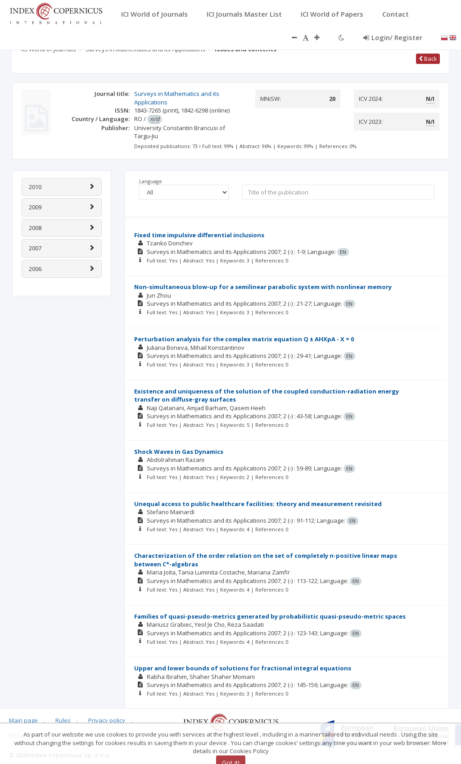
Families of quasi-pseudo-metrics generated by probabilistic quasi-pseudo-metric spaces (270, 616)
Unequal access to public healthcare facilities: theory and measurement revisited (258, 504)
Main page (23, 720)
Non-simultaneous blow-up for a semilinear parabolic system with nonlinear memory (263, 287)
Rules (63, 720)
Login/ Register (392, 37)
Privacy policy (106, 720)
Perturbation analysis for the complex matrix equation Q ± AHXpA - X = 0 (244, 339)
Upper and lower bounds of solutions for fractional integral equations (242, 668)
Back (428, 58)
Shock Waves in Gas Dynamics (178, 452)
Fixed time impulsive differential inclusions (199, 235)
